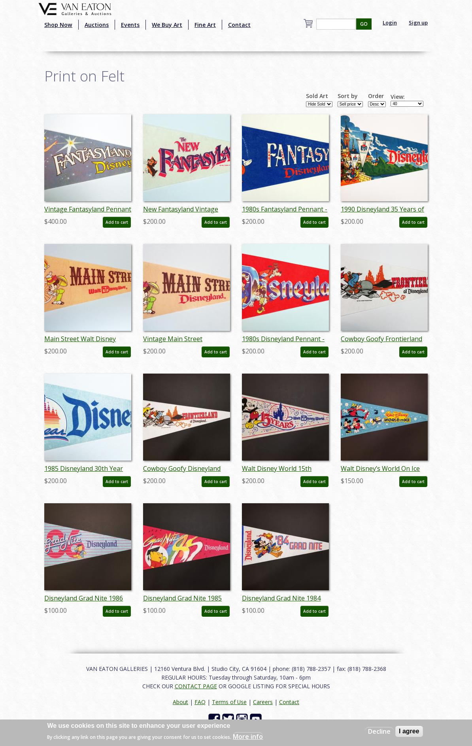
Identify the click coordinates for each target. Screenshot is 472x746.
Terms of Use (229, 702)
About (180, 702)
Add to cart (117, 222)
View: (398, 97)
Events (130, 24)
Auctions (97, 24)
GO (364, 24)
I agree (409, 731)
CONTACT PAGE (196, 686)
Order (376, 96)
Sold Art (317, 96)
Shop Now (58, 24)
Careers (263, 702)
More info (248, 736)
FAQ (200, 702)
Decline (379, 731)
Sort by (348, 96)
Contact (239, 24)
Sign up (418, 22)
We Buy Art (167, 24)
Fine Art (205, 24)
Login (390, 22)
